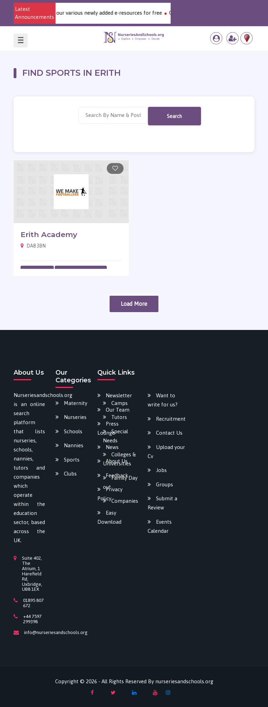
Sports (72, 460)
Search (174, 116)
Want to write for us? (163, 399)
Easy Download (109, 517)
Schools (73, 431)
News (112, 447)
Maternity (75, 403)
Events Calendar (160, 526)
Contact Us (169, 433)
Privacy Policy (109, 493)
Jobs (161, 470)
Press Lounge (108, 428)
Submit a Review (162, 502)
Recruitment (171, 419)
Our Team (117, 410)
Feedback (117, 475)
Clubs (70, 474)
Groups (164, 484)
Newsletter (119, 395)
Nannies (73, 445)
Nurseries (75, 417)
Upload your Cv (166, 451)
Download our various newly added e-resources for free (100, 13)
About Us (117, 461)
